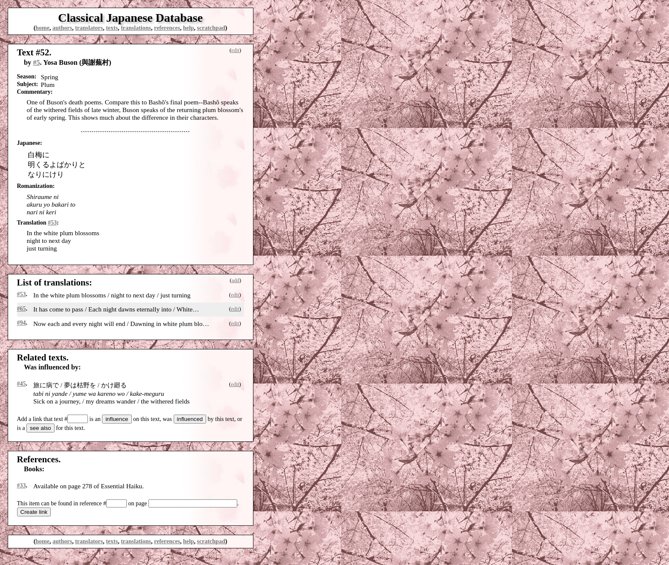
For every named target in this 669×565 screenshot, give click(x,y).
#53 (52, 222)
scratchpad (211, 28)
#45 (21, 384)
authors (62, 28)
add (235, 280)
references (167, 28)
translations (136, 28)
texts (112, 28)
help (188, 28)
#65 (21, 309)
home (42, 28)
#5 (36, 62)
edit (235, 50)
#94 (21, 323)
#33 (21, 485)
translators (89, 28)
